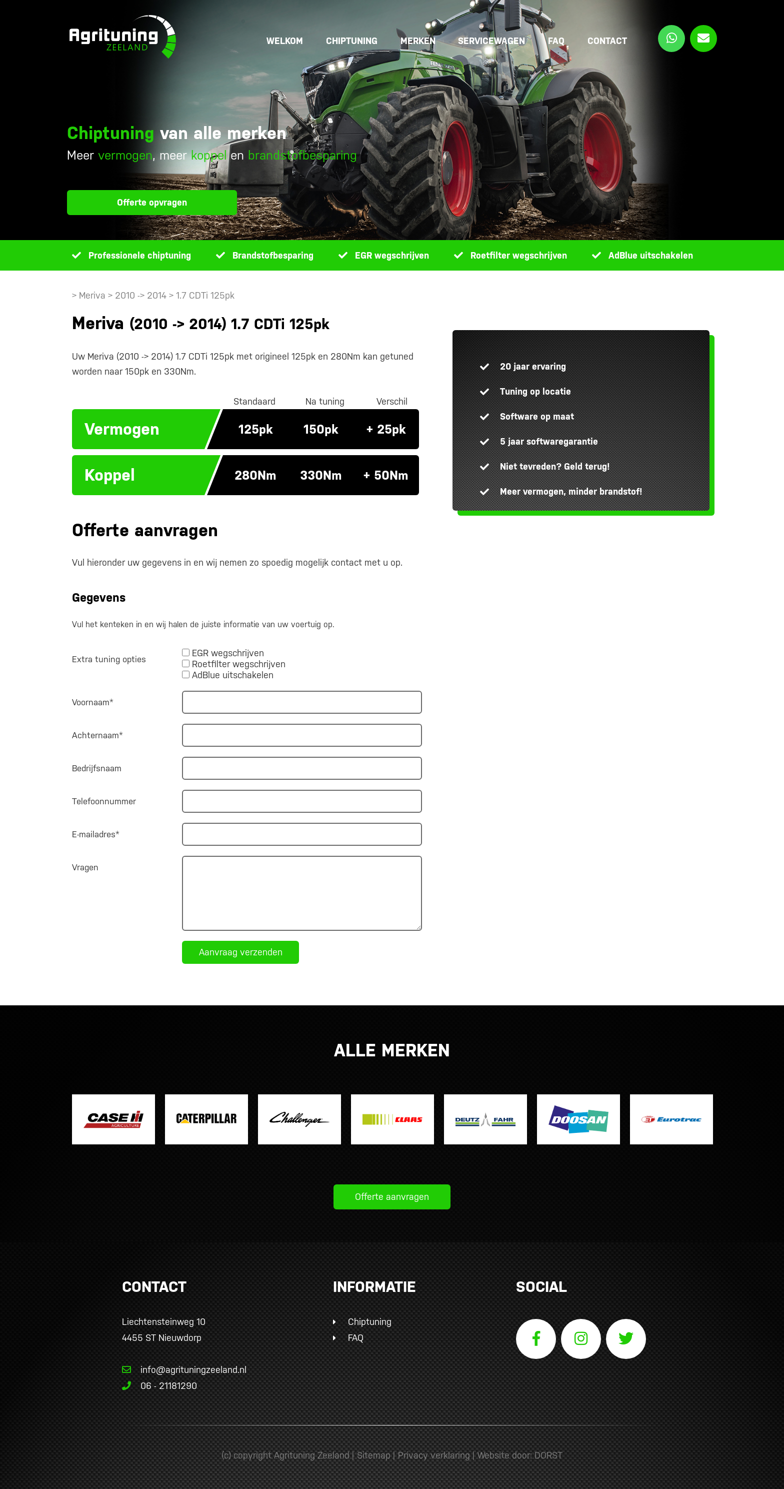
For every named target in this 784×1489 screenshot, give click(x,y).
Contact (607, 41)
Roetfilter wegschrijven (518, 255)
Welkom (284, 41)
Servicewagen (491, 41)
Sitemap (373, 1455)
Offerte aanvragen (392, 1196)
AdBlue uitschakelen (650, 255)
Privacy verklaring (434, 1455)
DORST (548, 1455)
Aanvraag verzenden (240, 952)
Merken (418, 41)
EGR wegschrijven (392, 255)
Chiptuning (352, 41)
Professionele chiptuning (139, 255)
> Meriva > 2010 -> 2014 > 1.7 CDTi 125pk (153, 295)
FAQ (556, 41)
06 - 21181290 (159, 1385)
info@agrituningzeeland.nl (184, 1369)
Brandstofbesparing (273, 255)
